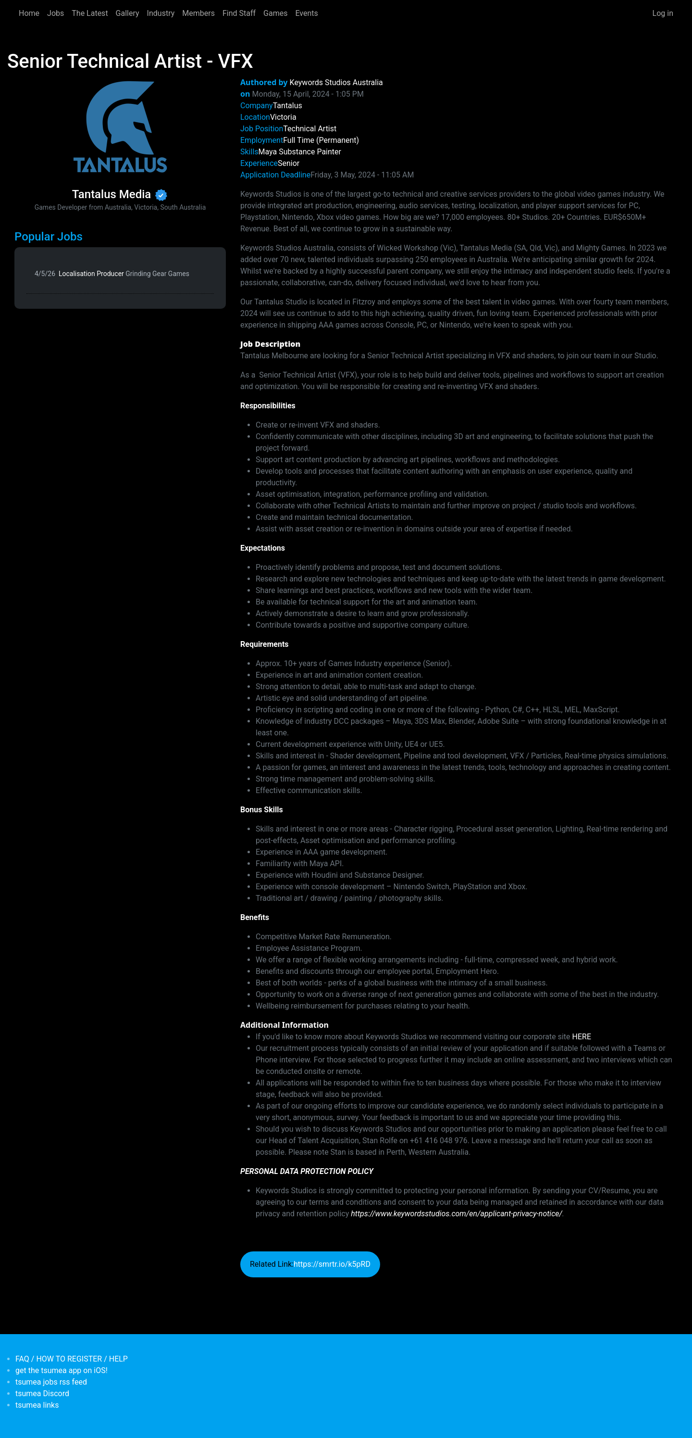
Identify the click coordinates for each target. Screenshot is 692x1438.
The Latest (90, 13)
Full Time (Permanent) (321, 140)
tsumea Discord (42, 1393)
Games (275, 13)
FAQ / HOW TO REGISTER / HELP (71, 1358)
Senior (288, 163)
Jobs (55, 13)
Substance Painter (310, 151)
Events (306, 13)
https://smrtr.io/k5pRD (332, 1264)
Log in (663, 13)
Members (198, 13)
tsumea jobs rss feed (51, 1382)
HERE (581, 1036)
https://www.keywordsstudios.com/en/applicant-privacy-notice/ (456, 1213)
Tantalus (287, 105)
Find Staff (239, 13)
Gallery (127, 13)
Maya (268, 151)
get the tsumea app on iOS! (61, 1370)
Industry (161, 13)
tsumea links (37, 1405)
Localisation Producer (124, 274)
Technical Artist (309, 128)
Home (29, 13)
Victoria (283, 117)
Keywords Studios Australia (336, 82)
